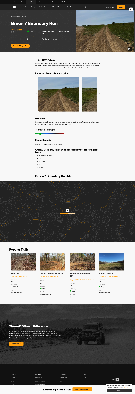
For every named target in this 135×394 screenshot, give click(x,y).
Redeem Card (39, 377)
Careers (13, 384)
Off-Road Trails (56, 7)
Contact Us (14, 377)
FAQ (85, 377)
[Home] (16, 7)
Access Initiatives (77, 2)
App (26, 7)
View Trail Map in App (20, 46)
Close (119, 390)
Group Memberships (40, 384)
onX (14, 2)
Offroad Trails (63, 377)
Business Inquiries (40, 381)
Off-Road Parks (68, 7)
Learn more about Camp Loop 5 (109, 276)
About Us (13, 374)
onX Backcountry (42, 2)
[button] (131, 14)
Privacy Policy (43, 389)
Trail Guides (63, 374)
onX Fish (53, 2)
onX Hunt (21, 2)
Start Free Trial (109, 7)
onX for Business (64, 2)
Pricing (33, 7)
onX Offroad (31, 2)
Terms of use (35, 389)
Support (13, 381)
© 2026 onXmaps (53, 389)
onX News (38, 374)
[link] (54, 129)
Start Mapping (16, 343)
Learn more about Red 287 (19, 276)
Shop (61, 381)
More (79, 7)
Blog (85, 374)
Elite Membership (43, 7)
